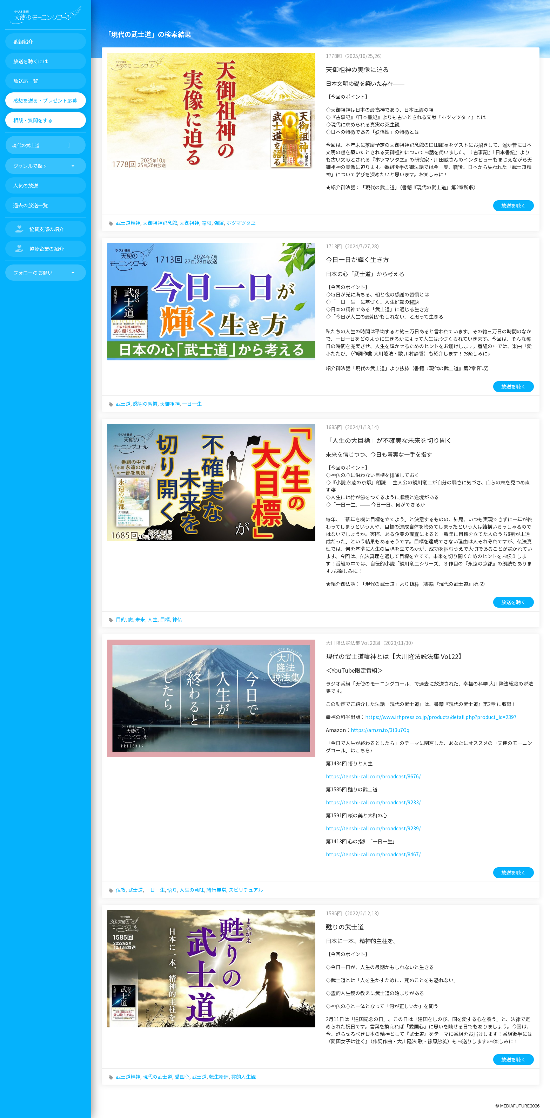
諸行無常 (216, 889)
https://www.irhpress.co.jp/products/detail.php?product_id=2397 (441, 716)
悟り (172, 889)
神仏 (177, 619)
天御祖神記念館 (160, 222)
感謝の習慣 (145, 403)
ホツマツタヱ (241, 222)
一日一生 (192, 403)
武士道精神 (128, 222)
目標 (165, 619)
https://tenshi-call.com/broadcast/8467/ (373, 854)
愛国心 (182, 1076)
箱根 (207, 222)
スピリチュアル (246, 889)
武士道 (123, 403)
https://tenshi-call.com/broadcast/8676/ (373, 776)
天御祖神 (189, 222)
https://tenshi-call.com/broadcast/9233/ (373, 802)
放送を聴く (513, 205)
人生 (152, 619)
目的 (121, 619)
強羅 (219, 222)
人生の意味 (192, 889)
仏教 (121, 889)
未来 (140, 619)
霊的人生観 (243, 1076)
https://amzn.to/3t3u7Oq (380, 729)
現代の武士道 (157, 1076)
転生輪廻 (219, 1076)
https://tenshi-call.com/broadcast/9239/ (373, 828)
